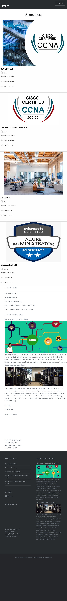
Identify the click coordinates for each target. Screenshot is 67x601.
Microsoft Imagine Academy (16, 319)
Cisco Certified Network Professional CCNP (20, 305)
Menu (61, 3)
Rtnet (5, 6)
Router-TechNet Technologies (23, 557)
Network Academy (11, 297)
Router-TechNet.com (46, 557)
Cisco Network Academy (13, 301)
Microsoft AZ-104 (11, 293)
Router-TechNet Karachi (13, 440)
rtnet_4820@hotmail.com (13, 445)
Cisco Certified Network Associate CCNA (19, 309)
